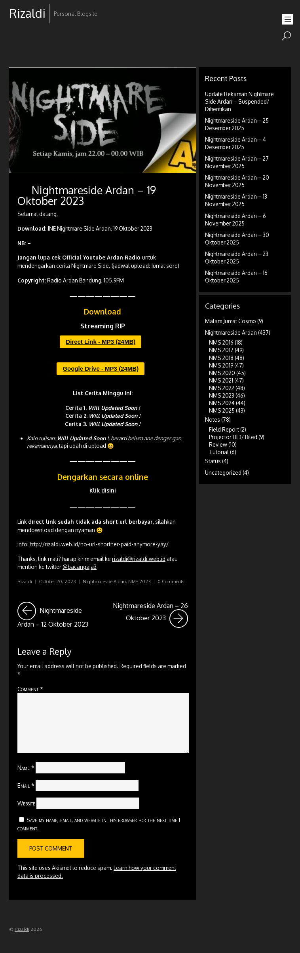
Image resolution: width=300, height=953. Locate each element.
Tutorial (219, 452)
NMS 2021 (221, 380)
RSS (16, 38)
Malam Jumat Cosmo (230, 321)
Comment (30, 688)
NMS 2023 (139, 581)
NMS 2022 (221, 388)
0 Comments (171, 581)
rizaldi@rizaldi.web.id (138, 558)
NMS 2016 (221, 342)
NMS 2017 (221, 350)
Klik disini (102, 490)
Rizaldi (24, 581)
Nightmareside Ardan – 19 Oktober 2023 (86, 195)
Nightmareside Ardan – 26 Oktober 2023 (150, 615)
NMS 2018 (221, 357)
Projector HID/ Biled (233, 437)
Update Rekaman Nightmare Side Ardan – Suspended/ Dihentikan (239, 101)
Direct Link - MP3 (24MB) (100, 341)
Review (218, 444)
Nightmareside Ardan (104, 581)
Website (26, 803)
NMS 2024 (222, 403)
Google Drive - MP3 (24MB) (101, 368)
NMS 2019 (221, 365)
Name (25, 767)
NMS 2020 (222, 372)
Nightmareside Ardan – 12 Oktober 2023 (58, 615)
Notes (212, 419)
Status (213, 461)
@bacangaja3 (80, 566)
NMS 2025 (222, 410)
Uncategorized (223, 472)
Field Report (224, 429)
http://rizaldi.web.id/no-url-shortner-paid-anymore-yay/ (99, 544)
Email (25, 785)
